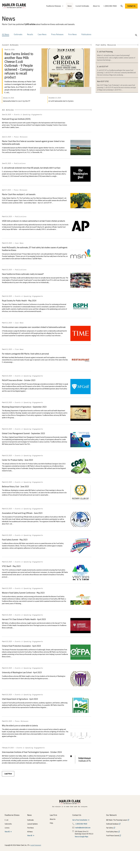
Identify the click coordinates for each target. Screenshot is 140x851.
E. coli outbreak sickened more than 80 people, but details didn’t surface (31, 167)
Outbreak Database (112, 824)
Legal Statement (35, 845)
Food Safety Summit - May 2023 (15, 539)
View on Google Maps (81, 837)
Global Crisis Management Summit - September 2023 (23, 433)
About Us (96, 6)
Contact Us (131, 6)
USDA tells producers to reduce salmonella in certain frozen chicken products (33, 221)
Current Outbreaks (82, 6)
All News (5, 34)
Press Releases (57, 34)
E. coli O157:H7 (102, 66)
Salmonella (8, 824)
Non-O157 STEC (103, 81)
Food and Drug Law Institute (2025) (16, 119)
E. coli (6, 820)
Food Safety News (112, 832)
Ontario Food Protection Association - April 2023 (21, 646)
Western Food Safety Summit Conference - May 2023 (23, 592)
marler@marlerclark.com (82, 828)
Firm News (72, 34)
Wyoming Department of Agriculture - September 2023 (24, 407)
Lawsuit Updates (32, 824)
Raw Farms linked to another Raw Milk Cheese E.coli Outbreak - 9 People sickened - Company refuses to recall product (18, 65)
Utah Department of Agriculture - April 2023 (20, 699)
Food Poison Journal (112, 836)
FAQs (51, 823)
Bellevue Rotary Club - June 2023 (15, 486)
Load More (8, 774)
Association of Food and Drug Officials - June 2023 (22, 513)
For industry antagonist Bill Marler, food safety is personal (25, 353)
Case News (42, 34)
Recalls (30, 34)
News (70, 6)
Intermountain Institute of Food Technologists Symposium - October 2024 (32, 752)
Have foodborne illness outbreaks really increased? (23, 274)
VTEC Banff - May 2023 (11, 566)
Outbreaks (18, 34)
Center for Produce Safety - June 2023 (17, 460)
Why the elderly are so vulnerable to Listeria (20, 725)
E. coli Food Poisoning (105, 51)
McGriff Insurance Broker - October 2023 (18, 380)
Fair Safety (109, 828)
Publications (86, 34)
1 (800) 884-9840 (110, 6)
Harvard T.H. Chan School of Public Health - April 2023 (24, 619)
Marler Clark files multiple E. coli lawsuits (18, 194)
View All (7, 832)
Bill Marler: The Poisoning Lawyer (116, 820)
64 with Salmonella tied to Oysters (61, 101)
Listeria (7, 828)
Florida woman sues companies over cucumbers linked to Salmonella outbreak (34, 327)
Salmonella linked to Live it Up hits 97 (16, 101)
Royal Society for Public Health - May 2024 (19, 300)
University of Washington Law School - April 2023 (22, 672)
